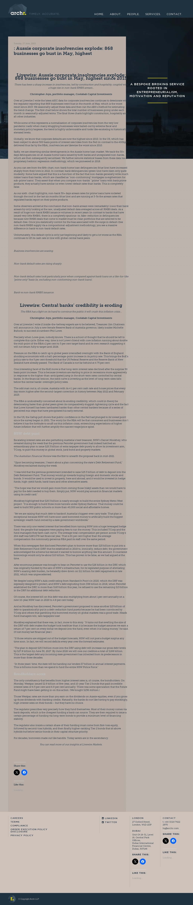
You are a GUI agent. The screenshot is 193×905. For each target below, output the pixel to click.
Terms (15, 822)
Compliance (19, 826)
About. (115, 14)
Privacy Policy (22, 835)
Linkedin (109, 818)
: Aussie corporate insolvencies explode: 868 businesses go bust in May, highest (63, 51)
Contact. (174, 14)
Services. (153, 14)
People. (133, 14)
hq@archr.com (171, 828)
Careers (17, 818)
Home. (99, 14)
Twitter (109, 822)
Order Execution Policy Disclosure (29, 830)
